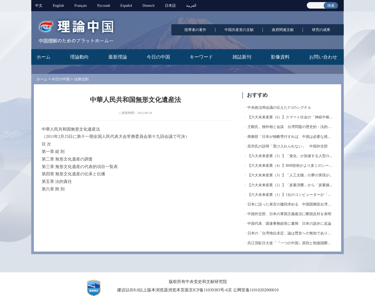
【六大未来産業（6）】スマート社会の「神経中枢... (289, 117)
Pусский (103, 6)
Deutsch (148, 6)
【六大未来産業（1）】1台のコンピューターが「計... (290, 195)
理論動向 (79, 57)
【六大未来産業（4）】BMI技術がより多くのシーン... (291, 166)
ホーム (43, 57)
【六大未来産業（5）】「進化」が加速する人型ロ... (289, 156)
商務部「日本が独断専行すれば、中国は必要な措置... (290, 137)
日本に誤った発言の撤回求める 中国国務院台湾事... (290, 204)
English (58, 6)
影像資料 (280, 57)
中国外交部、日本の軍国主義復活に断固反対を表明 (289, 214)
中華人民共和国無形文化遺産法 (71, 129)
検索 (331, 6)
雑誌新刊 (242, 57)
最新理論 (117, 57)
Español (126, 6)
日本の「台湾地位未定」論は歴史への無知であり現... (290, 233)
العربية (191, 6)
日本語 (170, 6)
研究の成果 (321, 30)
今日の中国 (158, 57)
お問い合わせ (323, 57)
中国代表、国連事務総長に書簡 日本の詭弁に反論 (289, 224)
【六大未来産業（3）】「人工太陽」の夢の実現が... (289, 175)
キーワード (201, 57)
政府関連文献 (283, 30)
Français (80, 6)
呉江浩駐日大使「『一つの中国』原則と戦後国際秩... (290, 243)
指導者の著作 (195, 30)
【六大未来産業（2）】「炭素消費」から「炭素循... (289, 185)
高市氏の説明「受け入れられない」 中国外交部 (287, 146)
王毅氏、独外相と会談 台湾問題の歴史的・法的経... (290, 127)
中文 (38, 6)
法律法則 (81, 79)
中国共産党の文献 (239, 30)
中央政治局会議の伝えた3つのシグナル (279, 108)
